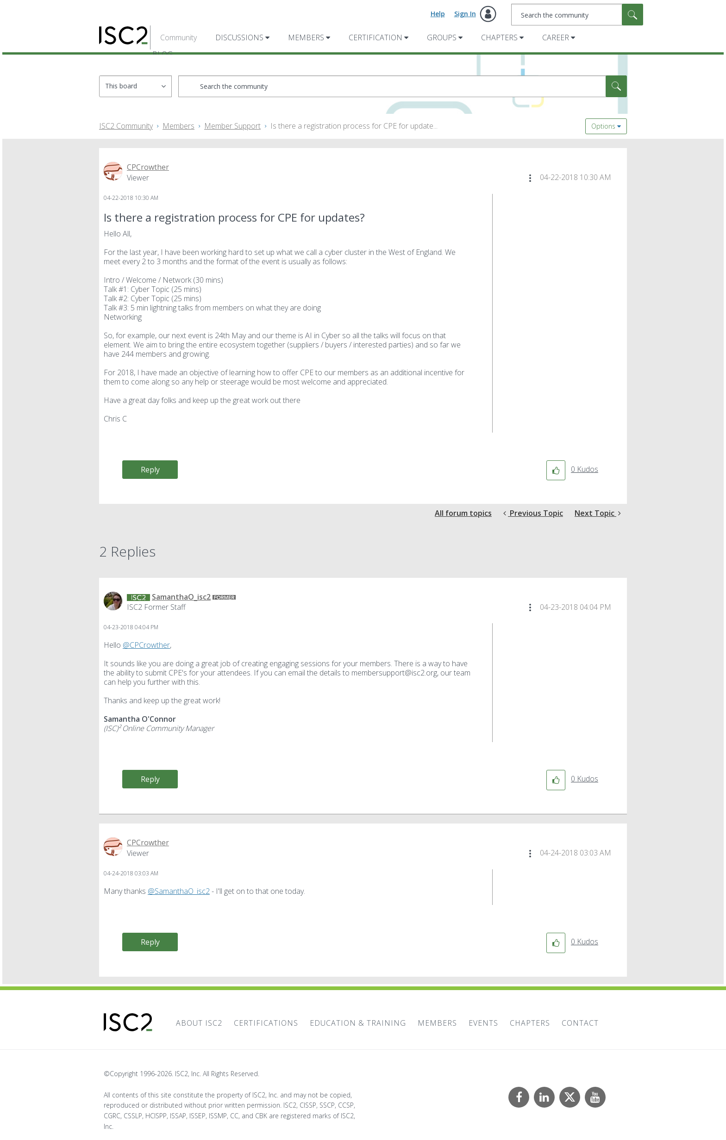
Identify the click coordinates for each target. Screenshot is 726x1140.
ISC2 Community (126, 126)
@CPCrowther (146, 645)
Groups (442, 37)
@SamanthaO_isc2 (179, 891)
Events (483, 1023)
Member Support (232, 126)
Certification (375, 37)
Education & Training (358, 1023)
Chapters (499, 37)
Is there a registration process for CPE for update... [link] (354, 126)
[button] (530, 178)
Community (178, 37)
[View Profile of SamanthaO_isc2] (181, 597)
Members (306, 37)
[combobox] (577, 14)
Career (555, 37)
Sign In (465, 13)
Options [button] (603, 126)
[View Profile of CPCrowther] (148, 167)
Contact (580, 1023)
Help (438, 13)
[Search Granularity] (135, 86)
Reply (150, 470)
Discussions (239, 37)
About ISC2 (199, 1023)
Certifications (266, 1023)
